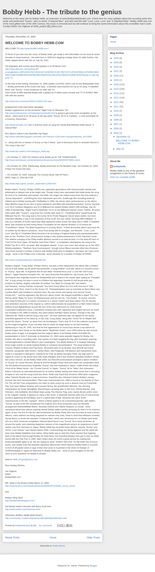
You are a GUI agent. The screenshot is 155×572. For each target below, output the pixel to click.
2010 (116, 111)
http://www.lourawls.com (16, 125)
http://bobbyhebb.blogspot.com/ (19, 500)
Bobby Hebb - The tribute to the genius (62, 11)
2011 (116, 106)
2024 (116, 67)
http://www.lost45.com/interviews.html (22, 509)
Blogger (93, 565)
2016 (116, 84)
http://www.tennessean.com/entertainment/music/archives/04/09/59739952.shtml (42, 160)
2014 (116, 93)
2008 (116, 119)
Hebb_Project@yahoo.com (25, 459)
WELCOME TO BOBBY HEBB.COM (34, 43)
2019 (116, 80)
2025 (116, 62)
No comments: (46, 525)
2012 (116, 102)
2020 (116, 75)
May (118, 149)
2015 (116, 89)
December (121, 136)
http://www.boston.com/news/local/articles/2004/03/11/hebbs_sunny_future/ (40, 486)
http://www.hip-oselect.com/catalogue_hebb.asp (27, 151)
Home (53, 537)
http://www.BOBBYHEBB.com (34, 48)
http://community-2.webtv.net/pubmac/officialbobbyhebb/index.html (36, 518)
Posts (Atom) (59, 546)
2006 (116, 128)
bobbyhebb (119, 166)
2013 (116, 97)
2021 (116, 71)
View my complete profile (122, 177)
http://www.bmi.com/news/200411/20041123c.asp (28, 101)
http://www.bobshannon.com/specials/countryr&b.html (30, 113)
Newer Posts (12, 537)
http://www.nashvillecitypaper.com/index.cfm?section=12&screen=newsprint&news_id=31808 (48, 136)
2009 (116, 115)
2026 (116, 58)
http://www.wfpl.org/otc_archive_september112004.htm (30, 183)
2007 (116, 124)
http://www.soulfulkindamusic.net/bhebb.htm (25, 260)
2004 (116, 133)
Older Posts (93, 537)
